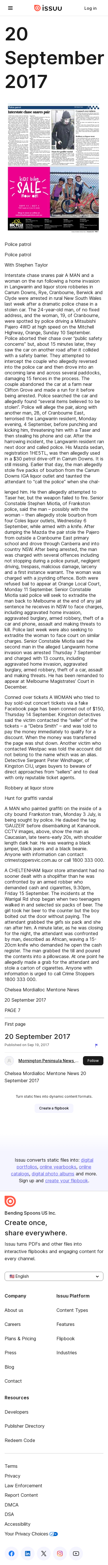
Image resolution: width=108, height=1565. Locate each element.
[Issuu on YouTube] (76, 1553)
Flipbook (65, 1338)
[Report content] (97, 1045)
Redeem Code (20, 1440)
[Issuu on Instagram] (60, 1553)
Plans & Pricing (20, 1338)
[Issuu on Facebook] (11, 1553)
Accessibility (18, 1524)
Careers (13, 1324)
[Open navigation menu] (10, 8)
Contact (13, 1381)
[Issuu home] (48, 8)
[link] (90, 8)
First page (15, 1024)
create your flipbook (66, 1180)
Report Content (21, 1495)
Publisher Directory (25, 1426)
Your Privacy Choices (31, 1533)
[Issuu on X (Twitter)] (44, 1553)
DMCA (11, 1505)
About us (14, 1310)
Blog (9, 1367)
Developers (17, 1412)
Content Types (72, 1310)
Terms (11, 1466)
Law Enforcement (23, 1485)
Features (65, 1324)
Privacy (12, 1476)
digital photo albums (53, 1174)
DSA (9, 1514)
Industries (66, 1352)
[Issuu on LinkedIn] (28, 1553)
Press (10, 1352)
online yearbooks (58, 1167)
